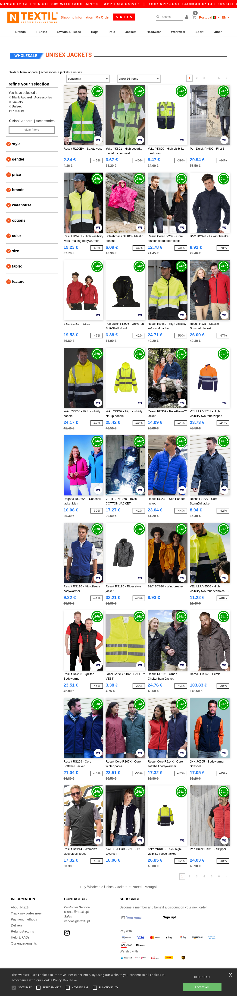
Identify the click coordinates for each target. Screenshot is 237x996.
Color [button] (16, 230)
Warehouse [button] (21, 200)
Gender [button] (18, 154)
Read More (70, 980)
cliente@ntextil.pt (76, 906)
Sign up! (169, 911)
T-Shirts (41, 32)
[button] (187, 17)
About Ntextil (20, 901)
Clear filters (32, 124)
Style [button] (16, 138)
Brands (20, 32)
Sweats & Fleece (69, 32)
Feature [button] (18, 276)
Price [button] (16, 169)
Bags (95, 32)
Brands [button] (18, 184)
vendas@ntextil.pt (77, 915)
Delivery (17, 919)
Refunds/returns (22, 925)
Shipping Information (77, 17)
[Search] (168, 16)
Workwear (178, 32)
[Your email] (140, 912)
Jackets (131, 32)
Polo (112, 32)
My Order (103, 17)
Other (218, 32)
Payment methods (24, 913)
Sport (199, 32)
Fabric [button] (17, 261)
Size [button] (15, 245)
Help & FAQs (20, 931)
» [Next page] (226, 72)
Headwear (154, 32)
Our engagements (24, 937)
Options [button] (18, 215)
